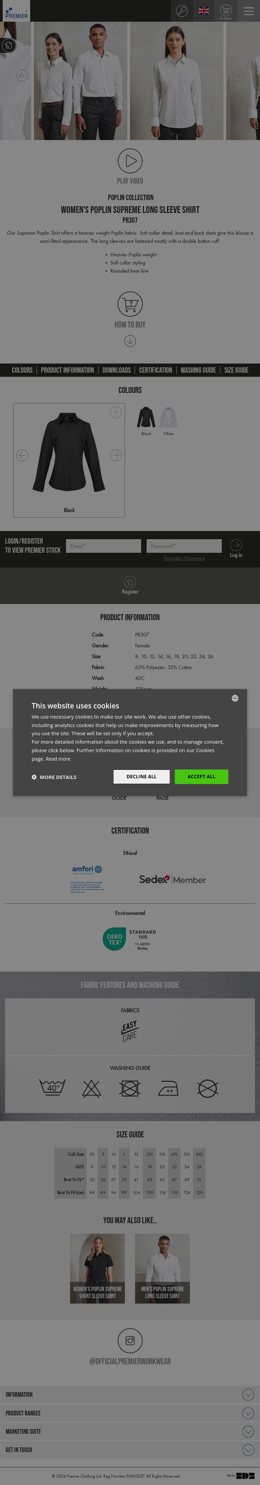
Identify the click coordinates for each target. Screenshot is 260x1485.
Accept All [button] (201, 777)
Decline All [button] (140, 777)
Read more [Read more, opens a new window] (59, 758)
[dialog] (130, 742)
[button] (53, 777)
